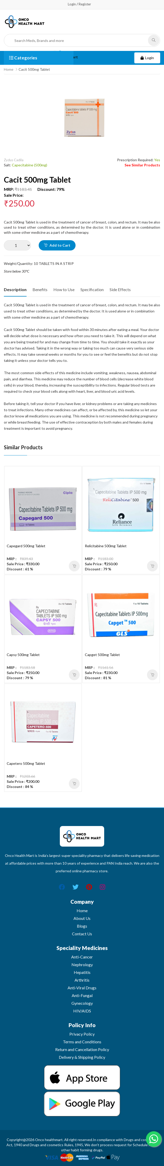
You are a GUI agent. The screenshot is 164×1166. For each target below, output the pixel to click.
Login (72, 4)
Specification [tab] (92, 289)
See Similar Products (142, 165)
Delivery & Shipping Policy (82, 1057)
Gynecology (82, 1003)
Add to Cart (57, 245)
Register (85, 4)
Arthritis (82, 979)
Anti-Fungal (82, 995)
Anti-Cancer (82, 956)
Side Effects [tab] (120, 289)
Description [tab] (15, 289)
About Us (82, 918)
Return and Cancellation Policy (82, 1049)
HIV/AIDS (82, 1010)
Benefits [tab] (39, 289)
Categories (23, 57)
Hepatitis (82, 972)
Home (8, 69)
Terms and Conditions (82, 1041)
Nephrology (82, 964)
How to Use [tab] (64, 289)
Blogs (82, 925)
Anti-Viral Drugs (82, 987)
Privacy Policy (82, 1034)
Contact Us (82, 933)
